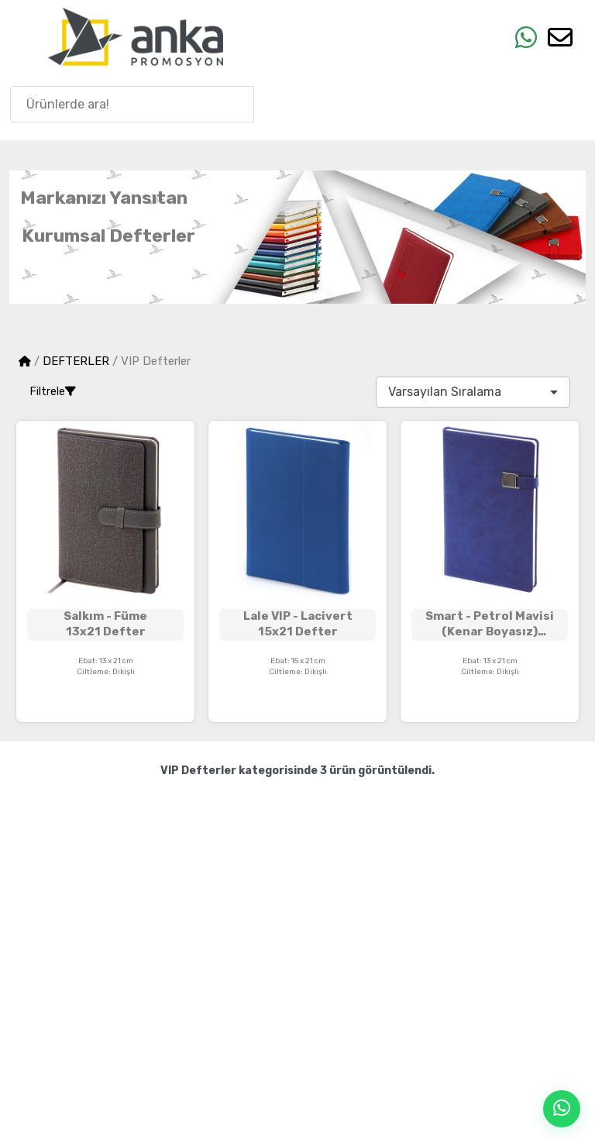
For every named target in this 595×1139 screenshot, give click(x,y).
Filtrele (53, 391)
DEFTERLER (76, 361)
